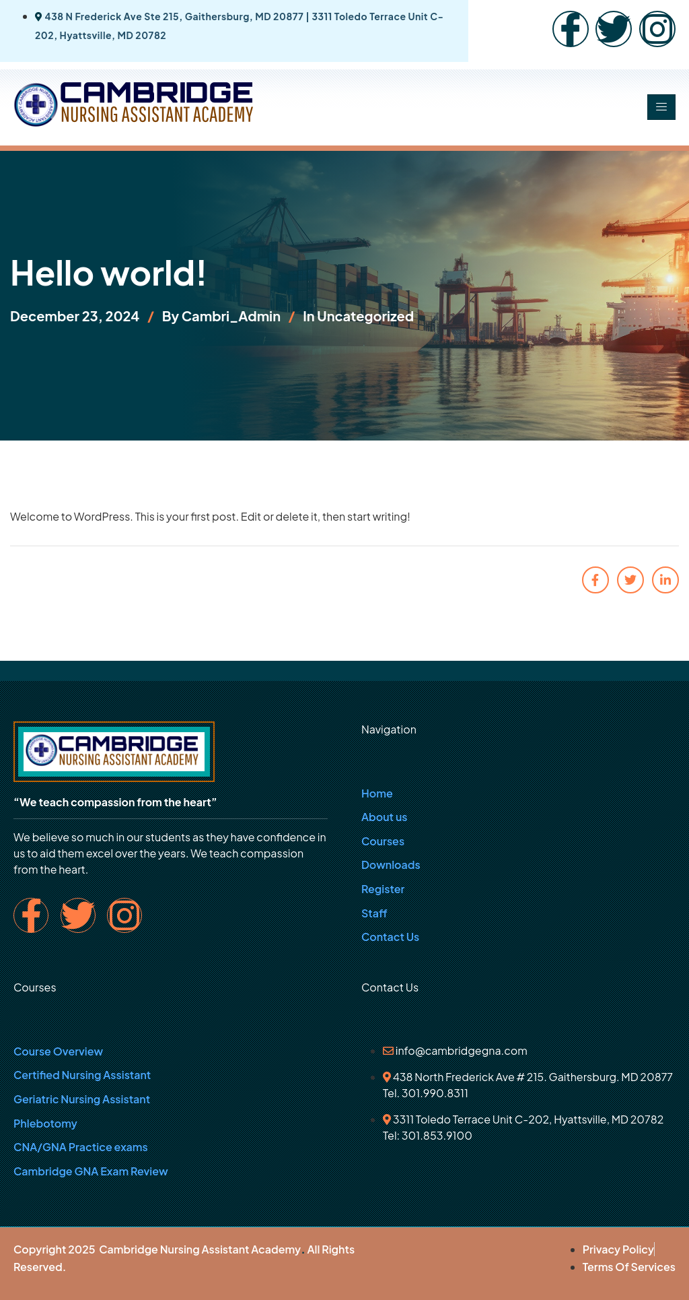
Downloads (391, 864)
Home (377, 793)
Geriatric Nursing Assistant (81, 1099)
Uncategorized (365, 315)
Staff (374, 913)
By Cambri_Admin (221, 315)
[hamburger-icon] (661, 107)
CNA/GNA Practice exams (80, 1147)
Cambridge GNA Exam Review (90, 1171)
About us (384, 817)
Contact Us (390, 937)
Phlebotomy (45, 1123)
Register (382, 889)
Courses (382, 841)
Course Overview (58, 1051)
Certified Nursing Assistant (82, 1075)
